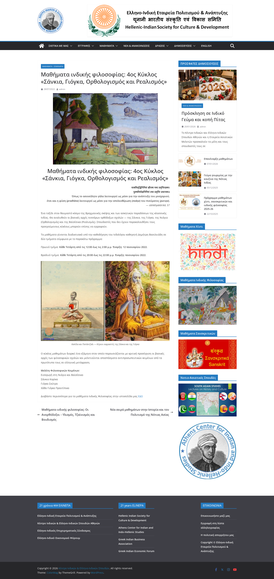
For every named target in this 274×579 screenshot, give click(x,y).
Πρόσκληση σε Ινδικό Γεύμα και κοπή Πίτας (203, 116)
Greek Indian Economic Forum (136, 551)
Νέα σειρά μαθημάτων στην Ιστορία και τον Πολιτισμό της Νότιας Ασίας (141, 412)
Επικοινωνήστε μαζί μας (215, 515)
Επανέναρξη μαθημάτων (218, 158)
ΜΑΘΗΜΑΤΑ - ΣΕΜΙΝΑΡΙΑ (52, 66)
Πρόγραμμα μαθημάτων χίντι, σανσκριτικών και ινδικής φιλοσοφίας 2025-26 (218, 203)
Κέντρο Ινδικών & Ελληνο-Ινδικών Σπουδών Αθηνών (68, 523)
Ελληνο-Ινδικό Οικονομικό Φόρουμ (58, 538)
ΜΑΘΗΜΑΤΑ (107, 45)
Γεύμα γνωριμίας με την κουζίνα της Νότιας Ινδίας (218, 179)
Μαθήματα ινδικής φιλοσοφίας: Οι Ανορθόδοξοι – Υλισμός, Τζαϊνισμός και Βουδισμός (66, 415)
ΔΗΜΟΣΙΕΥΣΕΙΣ (183, 45)
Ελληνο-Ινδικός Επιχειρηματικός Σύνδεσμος (63, 530)
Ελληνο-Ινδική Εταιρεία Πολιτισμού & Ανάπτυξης (66, 515)
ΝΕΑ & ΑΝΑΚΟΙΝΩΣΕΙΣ (137, 45)
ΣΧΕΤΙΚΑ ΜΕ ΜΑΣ (58, 45)
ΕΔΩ (140, 396)
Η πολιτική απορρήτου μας (217, 535)
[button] (70, 45)
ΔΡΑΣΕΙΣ (160, 45)
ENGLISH (206, 45)
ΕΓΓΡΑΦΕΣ (84, 45)
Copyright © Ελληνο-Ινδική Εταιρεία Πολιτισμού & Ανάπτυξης (217, 547)
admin (62, 89)
